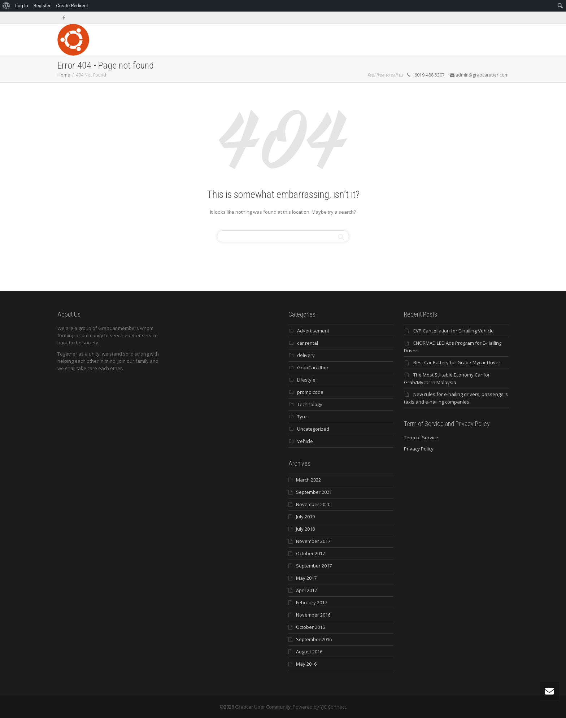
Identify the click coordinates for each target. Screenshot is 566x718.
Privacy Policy (419, 448)
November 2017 (313, 541)
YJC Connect (333, 707)
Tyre (302, 416)
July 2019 (305, 516)
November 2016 (313, 615)
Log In (21, 5)
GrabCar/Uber (312, 367)
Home (63, 75)
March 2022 (308, 480)
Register (42, 5)
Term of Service (421, 437)
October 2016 (310, 627)
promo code (310, 392)
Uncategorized (313, 429)
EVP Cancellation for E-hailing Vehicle (453, 330)
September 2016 (314, 639)
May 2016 (306, 664)
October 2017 (310, 553)
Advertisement (313, 330)
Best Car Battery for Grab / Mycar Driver (456, 362)
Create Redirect (72, 5)
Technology (309, 404)
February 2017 (311, 602)
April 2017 (306, 590)
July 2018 (305, 529)
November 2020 (313, 504)
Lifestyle (306, 380)
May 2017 (306, 578)
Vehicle (305, 441)
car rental (307, 343)
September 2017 (314, 565)
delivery (306, 355)
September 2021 (314, 492)
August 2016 (309, 651)
